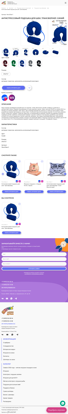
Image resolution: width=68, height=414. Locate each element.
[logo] (34, 310)
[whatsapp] (11, 299)
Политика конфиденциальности (10, 409)
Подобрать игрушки (56, 410)
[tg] (16, 299)
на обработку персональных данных (34, 273)
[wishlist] (19, 161)
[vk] (3, 299)
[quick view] (11, 169)
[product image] (34, 32)
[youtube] (7, 299)
